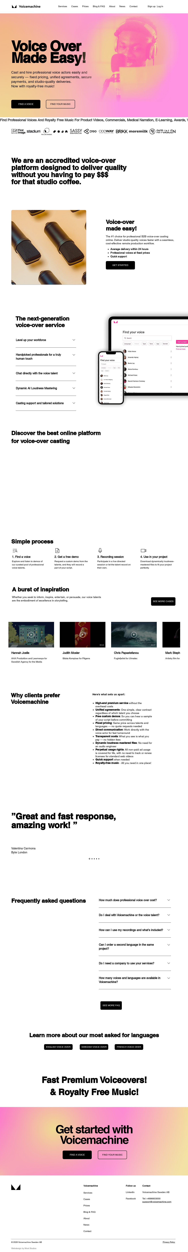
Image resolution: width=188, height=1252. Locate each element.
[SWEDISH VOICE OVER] (94, 1047)
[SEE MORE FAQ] (111, 1005)
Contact (87, 1231)
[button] (62, 6)
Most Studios (30, 1248)
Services (87, 1192)
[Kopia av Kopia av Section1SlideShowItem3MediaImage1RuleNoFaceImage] (98, 858)
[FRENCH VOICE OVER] (129, 1047)
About (86, 1218)
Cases (86, 1199)
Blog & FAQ (89, 1212)
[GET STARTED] (120, 265)
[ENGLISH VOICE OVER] (58, 1047)
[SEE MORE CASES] (163, 601)
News (86, 1224)
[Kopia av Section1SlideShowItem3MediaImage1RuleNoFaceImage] (96, 858)
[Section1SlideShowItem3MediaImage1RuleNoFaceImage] (94, 858)
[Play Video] (31, 635)
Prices (86, 1205)
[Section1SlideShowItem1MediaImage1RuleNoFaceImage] (89, 858)
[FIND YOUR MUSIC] (60, 104)
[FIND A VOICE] (25, 104)
